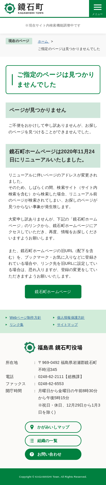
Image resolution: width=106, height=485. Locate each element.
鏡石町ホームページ (53, 291)
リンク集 (16, 325)
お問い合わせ (49, 454)
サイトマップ (67, 325)
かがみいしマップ (53, 427)
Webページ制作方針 (25, 318)
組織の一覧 (47, 440)
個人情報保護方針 (71, 318)
